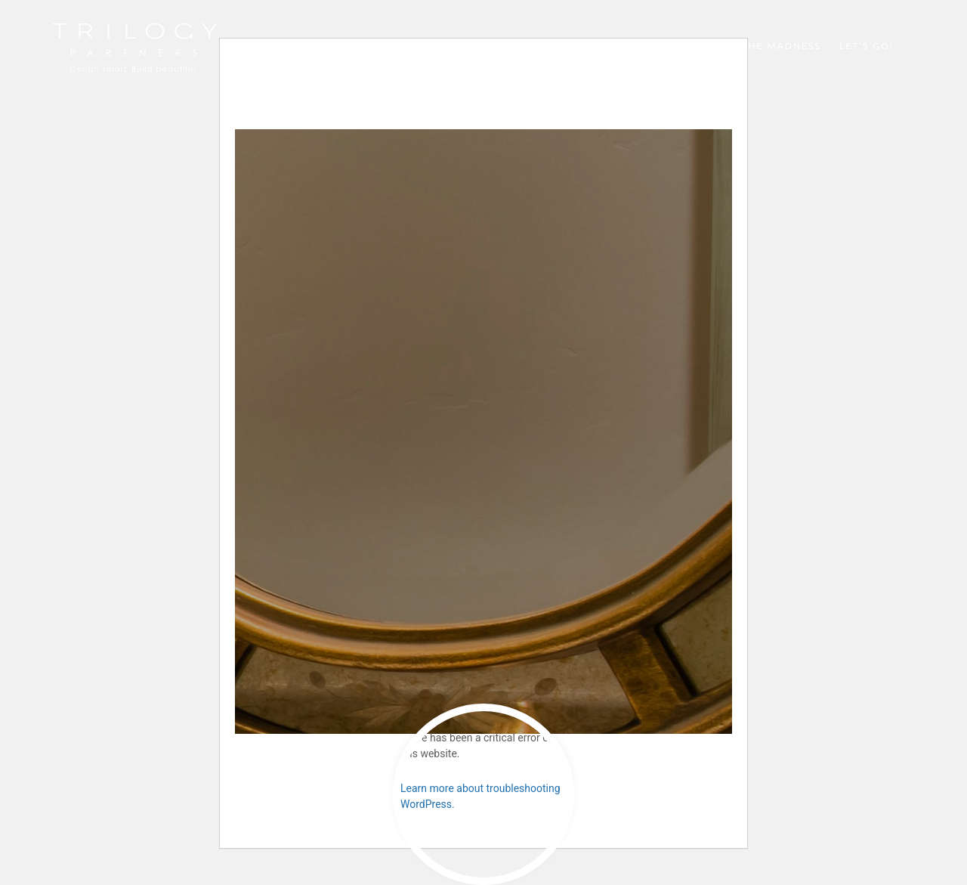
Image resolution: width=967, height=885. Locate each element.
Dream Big (620, 45)
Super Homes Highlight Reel (482, 45)
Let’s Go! (866, 45)
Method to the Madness (746, 45)
